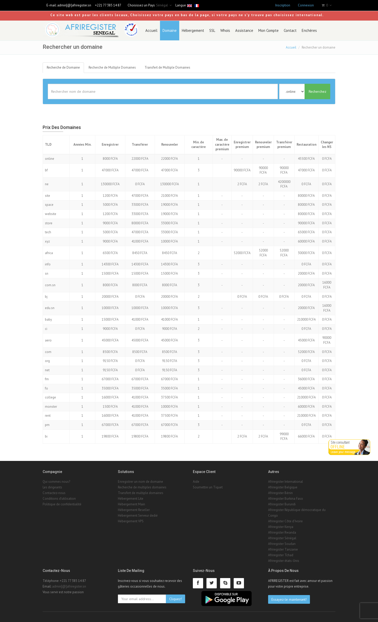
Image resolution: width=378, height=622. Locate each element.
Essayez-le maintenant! (289, 599)
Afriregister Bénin (280, 493)
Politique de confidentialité (62, 504)
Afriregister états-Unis (283, 561)
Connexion (306, 5)
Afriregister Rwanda (282, 532)
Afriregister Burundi (282, 504)
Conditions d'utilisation (59, 498)
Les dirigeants (52, 487)
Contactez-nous (54, 493)
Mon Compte (268, 30)
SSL (212, 30)
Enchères (309, 30)
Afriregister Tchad (280, 555)
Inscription (282, 5)
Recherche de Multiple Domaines (112, 67)
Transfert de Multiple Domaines (167, 67)
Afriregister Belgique (282, 487)
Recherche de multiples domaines (142, 487)
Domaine (170, 30)
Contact (290, 30)
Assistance (244, 30)
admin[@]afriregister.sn (74, 5)
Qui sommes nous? (56, 481)
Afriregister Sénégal (282, 538)
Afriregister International (285, 481)
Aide (196, 481)
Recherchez (317, 91)
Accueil (151, 30)
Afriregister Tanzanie (283, 549)
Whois (225, 30)
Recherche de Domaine (63, 67)
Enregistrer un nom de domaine (140, 481)
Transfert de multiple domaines (140, 493)
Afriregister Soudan (282, 544)
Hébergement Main (131, 504)
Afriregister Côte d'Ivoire (285, 521)
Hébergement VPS (131, 521)
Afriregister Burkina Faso (285, 498)
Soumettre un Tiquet (208, 487)
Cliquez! (175, 599)
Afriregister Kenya (280, 527)
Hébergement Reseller (134, 510)
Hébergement (193, 30)
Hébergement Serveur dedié (138, 515)
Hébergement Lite (130, 498)
